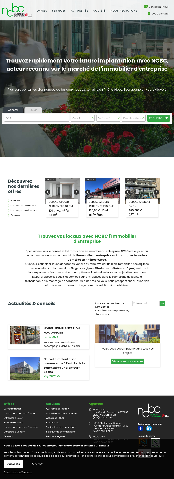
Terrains (15, 215)
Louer (33, 110)
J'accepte (13, 464)
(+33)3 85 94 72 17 (102, 431)
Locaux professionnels (24, 210)
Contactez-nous (159, 7)
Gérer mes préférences (18, 472)
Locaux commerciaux (23, 205)
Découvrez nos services (127, 361)
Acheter (13, 110)
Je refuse (37, 463)
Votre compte (160, 13)
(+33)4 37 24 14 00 (103, 417)
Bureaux (15, 200)
